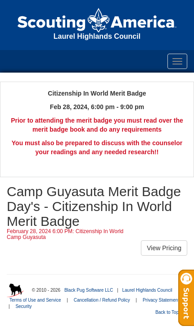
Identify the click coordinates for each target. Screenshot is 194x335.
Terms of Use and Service (35, 300)
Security (23, 306)
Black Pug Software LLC (88, 290)
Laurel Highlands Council (147, 290)
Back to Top (170, 312)
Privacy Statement (161, 300)
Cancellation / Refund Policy (102, 300)
